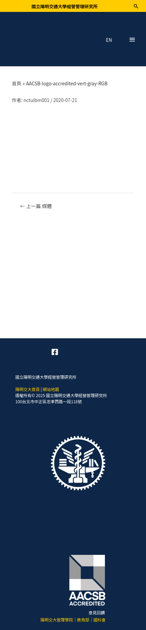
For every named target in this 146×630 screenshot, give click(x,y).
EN (109, 40)
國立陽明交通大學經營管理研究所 (64, 6)
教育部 (83, 620)
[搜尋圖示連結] (136, 6)
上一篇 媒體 (36, 205)
